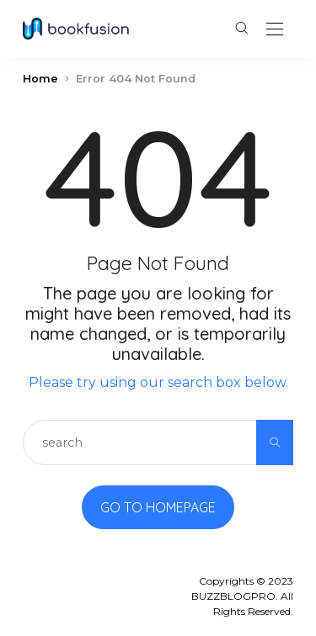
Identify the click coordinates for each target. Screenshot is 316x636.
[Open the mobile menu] (274, 30)
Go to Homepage (158, 507)
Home (40, 78)
